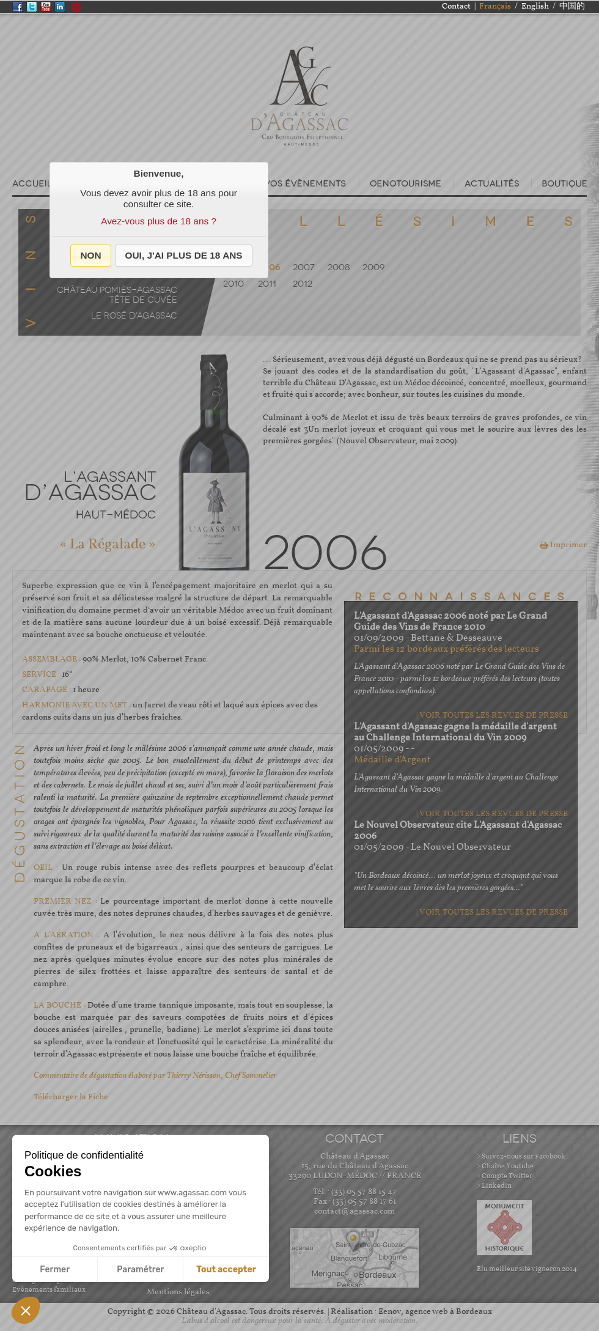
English (535, 6)
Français (495, 6)
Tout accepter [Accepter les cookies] (226, 1269)
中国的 (572, 6)
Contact (456, 6)
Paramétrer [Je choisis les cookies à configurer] (140, 1269)
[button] (90, 256)
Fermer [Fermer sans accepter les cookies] (55, 1269)
